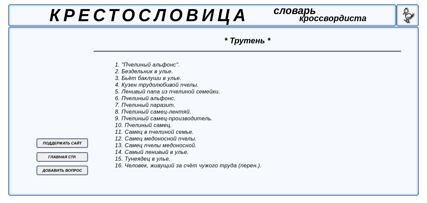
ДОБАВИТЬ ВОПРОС (62, 170)
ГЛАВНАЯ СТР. (62, 157)
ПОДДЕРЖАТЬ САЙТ (62, 143)
